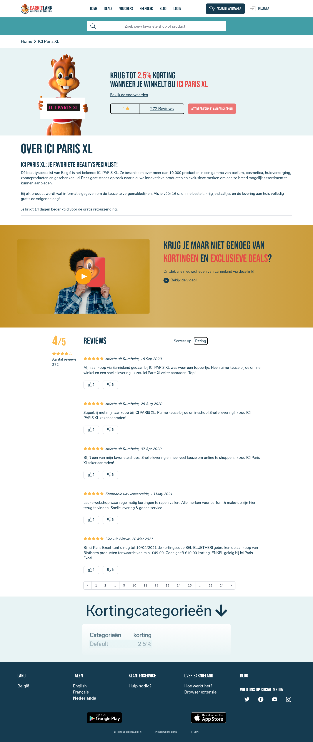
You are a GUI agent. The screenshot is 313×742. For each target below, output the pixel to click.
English (80, 686)
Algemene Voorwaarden (128, 732)
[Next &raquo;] (231, 585)
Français (81, 692)
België (23, 686)
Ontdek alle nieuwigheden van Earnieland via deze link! (208, 271)
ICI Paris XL (48, 41)
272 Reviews (162, 108)
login (177, 8)
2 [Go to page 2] (105, 585)
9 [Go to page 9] (124, 585)
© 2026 (195, 732)
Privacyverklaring (166, 732)
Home (93, 8)
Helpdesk (146, 8)
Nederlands (84, 698)
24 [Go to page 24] (222, 585)
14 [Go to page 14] (179, 585)
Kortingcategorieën (156, 610)
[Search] (156, 26)
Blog (163, 8)
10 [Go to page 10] (134, 585)
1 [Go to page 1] (96, 585)
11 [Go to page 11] (145, 585)
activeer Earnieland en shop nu (212, 109)
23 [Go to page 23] (211, 585)
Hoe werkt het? (198, 686)
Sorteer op (182, 341)
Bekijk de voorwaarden (129, 95)
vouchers (126, 8)
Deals (108, 8)
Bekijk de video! (180, 280)
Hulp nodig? (140, 686)
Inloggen (260, 8)
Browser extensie (200, 692)
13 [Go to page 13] (168, 585)
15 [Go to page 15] (190, 585)
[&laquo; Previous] (87, 585)
